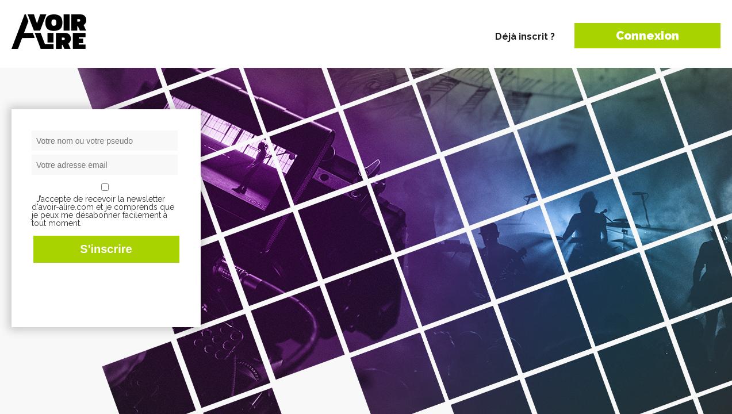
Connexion (647, 36)
